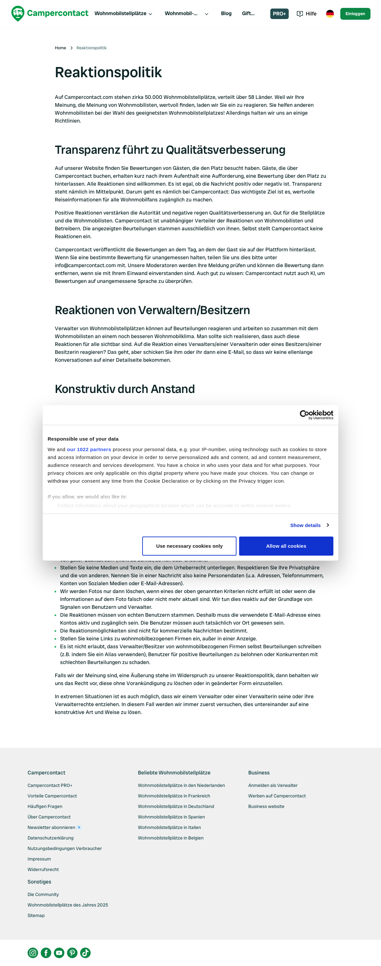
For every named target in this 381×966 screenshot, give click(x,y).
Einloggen (355, 13)
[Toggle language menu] (330, 14)
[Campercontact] (50, 13)
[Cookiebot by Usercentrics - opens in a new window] (304, 415)
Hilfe (307, 13)
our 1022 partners (89, 449)
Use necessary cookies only (189, 546)
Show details (305, 525)
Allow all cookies (286, 546)
